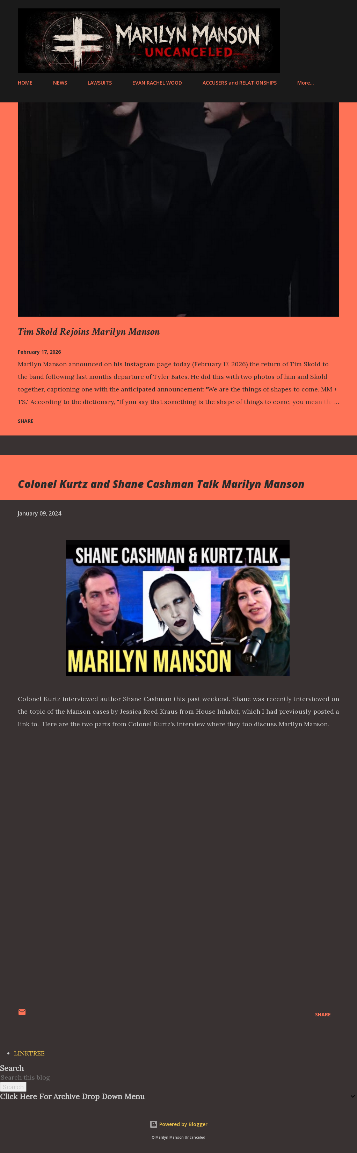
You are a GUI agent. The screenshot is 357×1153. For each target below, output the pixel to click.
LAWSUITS (100, 82)
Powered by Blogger (178, 1124)
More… (305, 82)
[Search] (305, 14)
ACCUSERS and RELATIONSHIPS (240, 82)
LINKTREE (29, 1053)
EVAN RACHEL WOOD (157, 82)
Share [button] (26, 421)
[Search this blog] (170, 1077)
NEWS (60, 82)
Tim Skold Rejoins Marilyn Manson (89, 332)
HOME (25, 82)
